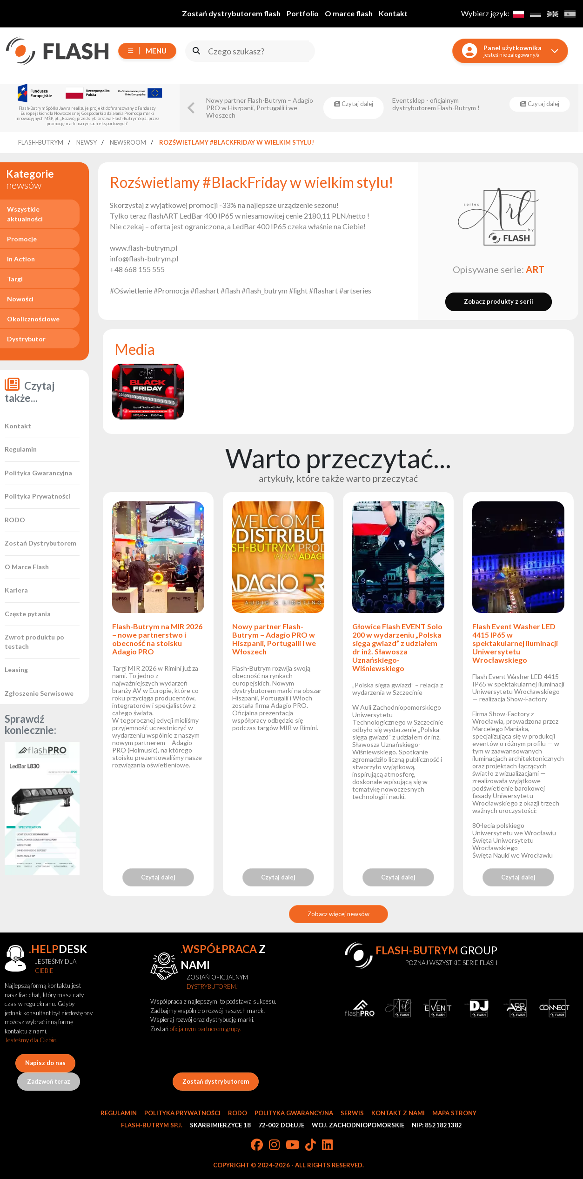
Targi (15, 279)
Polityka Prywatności (37, 496)
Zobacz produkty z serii (498, 301)
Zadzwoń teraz (48, 1081)
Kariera (16, 590)
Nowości (20, 299)
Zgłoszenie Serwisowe (39, 693)
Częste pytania (28, 614)
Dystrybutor (26, 339)
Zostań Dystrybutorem (40, 543)
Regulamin (21, 449)
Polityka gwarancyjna (294, 1113)
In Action (21, 259)
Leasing (16, 669)
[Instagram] (274, 1145)
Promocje (22, 239)
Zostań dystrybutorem (215, 1081)
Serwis (352, 1113)
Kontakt (393, 13)
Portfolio (303, 13)
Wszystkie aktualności (25, 214)
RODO (15, 520)
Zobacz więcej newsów (338, 914)
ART (535, 269)
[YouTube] (292, 1145)
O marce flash (349, 13)
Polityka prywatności (182, 1113)
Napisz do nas (45, 1062)
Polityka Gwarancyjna (38, 473)
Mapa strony (454, 1113)
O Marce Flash (27, 567)
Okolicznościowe (33, 319)
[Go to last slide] (192, 108)
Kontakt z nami (398, 1113)
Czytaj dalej (158, 877)
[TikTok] (310, 1145)
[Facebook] (257, 1145)
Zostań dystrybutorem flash (231, 13)
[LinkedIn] (327, 1145)
